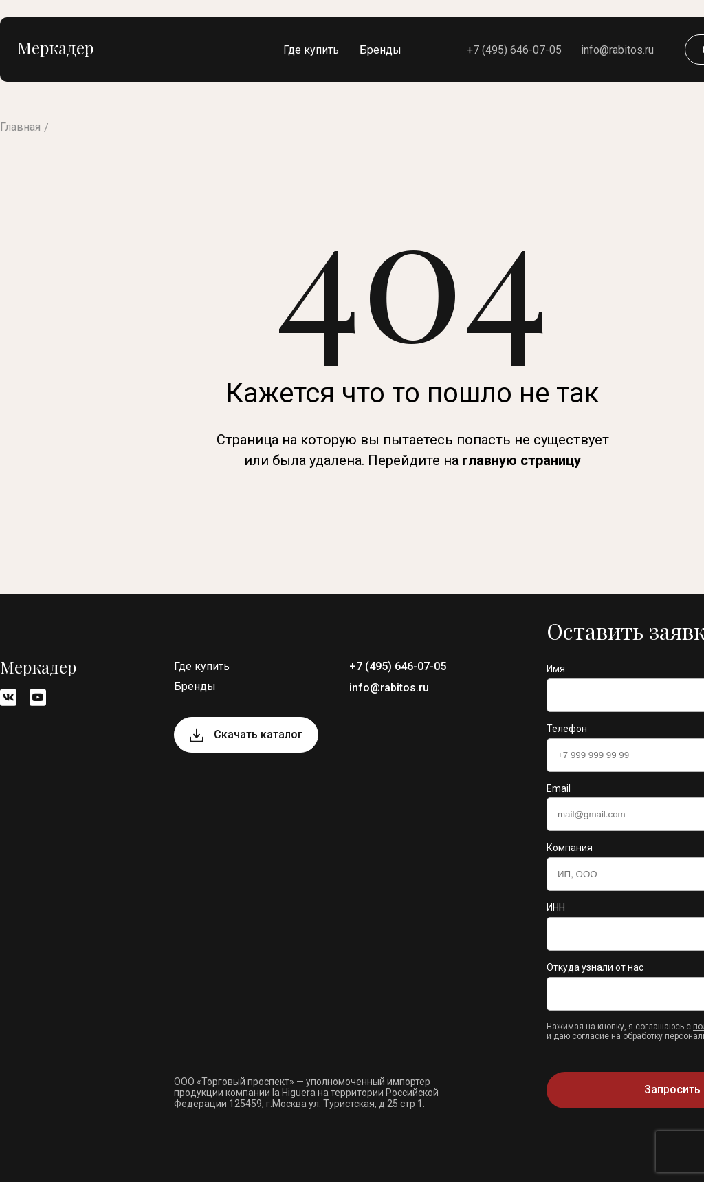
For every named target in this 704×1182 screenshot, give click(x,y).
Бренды (381, 49)
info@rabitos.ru (617, 49)
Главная (20, 126)
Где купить (311, 49)
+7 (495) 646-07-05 (514, 49)
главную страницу (521, 460)
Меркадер (55, 47)
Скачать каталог (258, 734)
